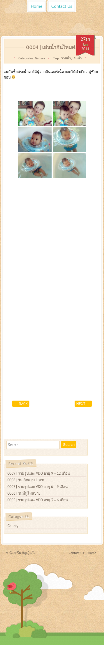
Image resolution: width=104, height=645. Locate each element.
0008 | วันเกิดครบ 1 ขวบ (26, 480)
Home (36, 6)
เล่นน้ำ (77, 58)
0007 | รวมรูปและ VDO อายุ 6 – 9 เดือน (37, 486)
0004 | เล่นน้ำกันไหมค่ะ (52, 47)
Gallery (40, 58)
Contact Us (61, 6)
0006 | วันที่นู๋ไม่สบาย (23, 493)
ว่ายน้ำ (66, 58)
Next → (83, 403)
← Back (21, 403)
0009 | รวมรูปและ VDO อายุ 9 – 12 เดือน (38, 473)
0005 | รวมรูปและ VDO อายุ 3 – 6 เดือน (37, 500)
